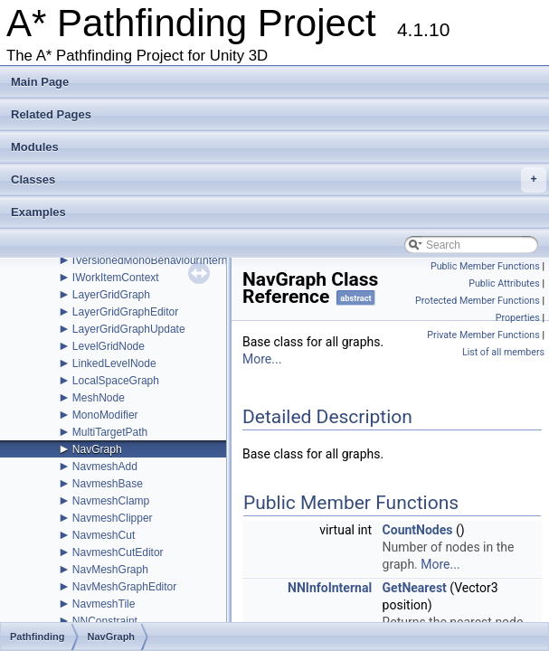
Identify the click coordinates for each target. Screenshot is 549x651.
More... (261, 359)
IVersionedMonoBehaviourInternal (154, 260)
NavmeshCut (103, 535)
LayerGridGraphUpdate (128, 329)
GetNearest (415, 587)
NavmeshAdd (104, 466)
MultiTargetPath (109, 432)
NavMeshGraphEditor (124, 586)
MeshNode (98, 398)
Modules (35, 147)
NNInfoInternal (330, 587)
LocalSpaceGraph (115, 380)
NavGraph (97, 449)
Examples (38, 212)
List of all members (503, 352)
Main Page (40, 82)
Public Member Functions (485, 266)
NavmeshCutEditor (118, 552)
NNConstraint (104, 621)
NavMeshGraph (110, 569)
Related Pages (51, 114)
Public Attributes (504, 283)
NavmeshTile (104, 604)
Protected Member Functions (477, 301)
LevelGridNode (108, 346)
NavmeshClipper (112, 518)
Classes (278, 180)
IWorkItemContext (115, 277)
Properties (518, 318)
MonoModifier (105, 415)
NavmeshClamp (110, 501)
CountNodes (418, 530)
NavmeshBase (107, 483)
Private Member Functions (483, 335)
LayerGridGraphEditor (125, 312)
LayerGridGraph (111, 294)
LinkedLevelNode (114, 363)
